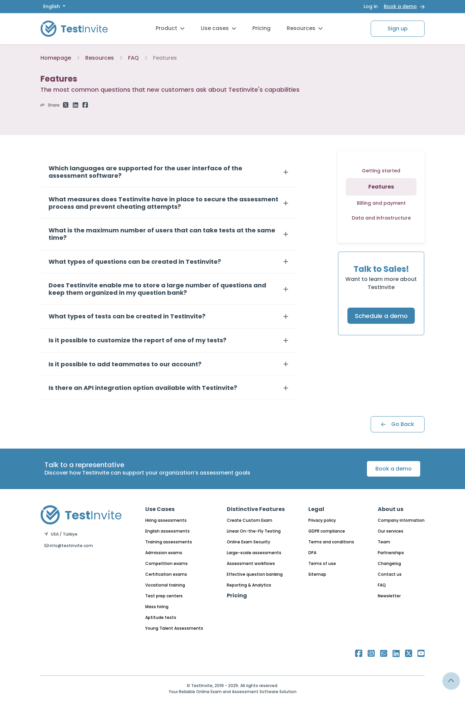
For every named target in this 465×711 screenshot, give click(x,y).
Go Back (397, 424)
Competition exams (166, 563)
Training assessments (168, 542)
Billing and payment (381, 203)
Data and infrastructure (381, 218)
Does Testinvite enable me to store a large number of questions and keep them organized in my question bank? (157, 289)
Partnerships (391, 553)
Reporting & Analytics (249, 585)
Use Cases (160, 509)
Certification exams (166, 574)
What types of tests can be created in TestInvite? (127, 316)
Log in (371, 6)
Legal (316, 509)
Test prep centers (164, 596)
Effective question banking (255, 574)
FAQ (133, 58)
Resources (305, 28)
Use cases (218, 28)
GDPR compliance (326, 531)
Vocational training (165, 585)
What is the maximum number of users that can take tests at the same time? (162, 234)
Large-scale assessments (254, 553)
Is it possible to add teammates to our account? (125, 364)
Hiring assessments (166, 520)
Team (384, 542)
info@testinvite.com (68, 545)
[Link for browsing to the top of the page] (451, 681)
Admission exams (163, 553)
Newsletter (389, 596)
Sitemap (317, 574)
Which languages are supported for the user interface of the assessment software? (145, 172)
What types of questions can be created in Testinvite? (135, 261)
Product (170, 28)
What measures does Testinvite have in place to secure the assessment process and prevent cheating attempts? (163, 203)
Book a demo (400, 6)
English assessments (167, 531)
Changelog (389, 563)
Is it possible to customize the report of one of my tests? (137, 340)
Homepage (55, 58)
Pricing (261, 28)
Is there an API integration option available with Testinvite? (143, 388)
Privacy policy (322, 520)
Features (165, 58)
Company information (401, 520)
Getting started (381, 170)
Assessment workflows (251, 563)
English (52, 6)
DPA (312, 553)
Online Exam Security (248, 542)
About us (390, 509)
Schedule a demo (381, 316)
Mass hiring (156, 606)
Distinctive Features (256, 509)
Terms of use (322, 563)
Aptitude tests (160, 617)
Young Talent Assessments (174, 628)
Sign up (398, 28)
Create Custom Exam (249, 520)
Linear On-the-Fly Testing (254, 531)
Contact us (390, 574)
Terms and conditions (331, 542)
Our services (390, 531)
